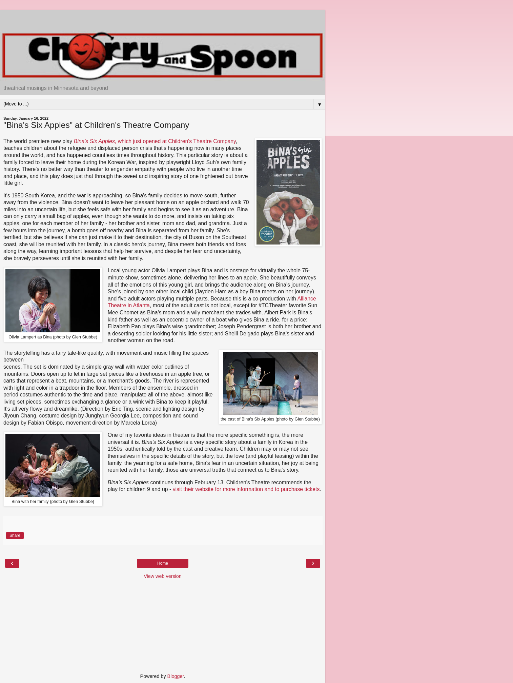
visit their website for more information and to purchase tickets (246, 489)
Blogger (175, 676)
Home (162, 563)
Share (14, 535)
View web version (163, 576)
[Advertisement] (162, 18)
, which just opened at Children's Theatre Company (155, 141)
